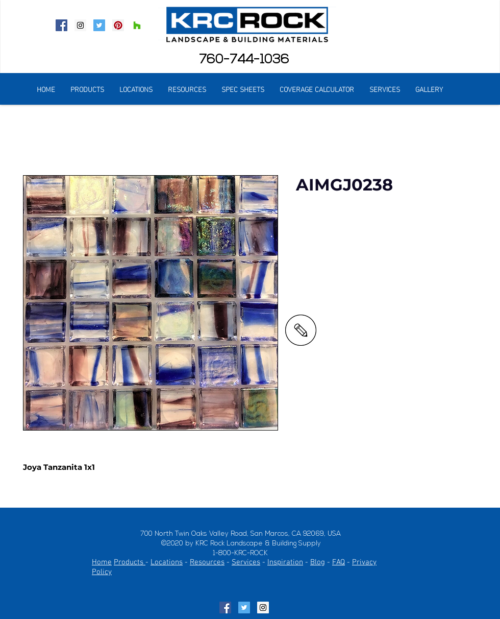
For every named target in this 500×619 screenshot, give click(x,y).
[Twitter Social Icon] (99, 25)
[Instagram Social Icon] (80, 25)
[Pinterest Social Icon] (118, 25)
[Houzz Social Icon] (137, 25)
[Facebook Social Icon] (61, 25)
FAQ (338, 562)
